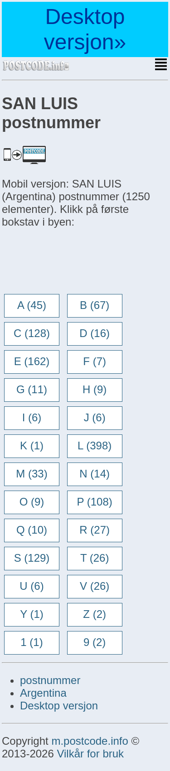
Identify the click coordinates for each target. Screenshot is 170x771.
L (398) (95, 445)
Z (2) (94, 614)
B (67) (94, 305)
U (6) (31, 586)
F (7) (94, 361)
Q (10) (31, 530)
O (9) (31, 502)
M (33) (31, 473)
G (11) (31, 389)
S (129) (32, 558)
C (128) (32, 333)
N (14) (94, 473)
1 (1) (31, 642)
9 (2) (94, 642)
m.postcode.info (89, 741)
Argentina (43, 693)
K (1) (32, 445)
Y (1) (32, 614)
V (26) (94, 586)
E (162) (32, 361)
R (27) (94, 530)
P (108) (94, 502)
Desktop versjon (59, 705)
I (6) (32, 417)
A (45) (31, 305)
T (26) (94, 558)
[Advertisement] (74, 261)
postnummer (50, 680)
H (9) (95, 389)
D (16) (94, 333)
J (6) (95, 417)
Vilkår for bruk (90, 753)
